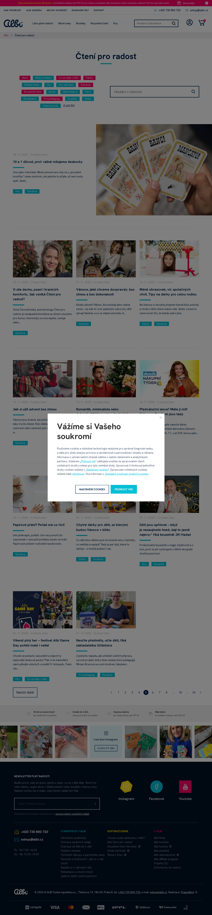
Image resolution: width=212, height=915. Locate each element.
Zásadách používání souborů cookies (126, 474)
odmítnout (78, 474)
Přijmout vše (88, 461)
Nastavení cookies (97, 469)
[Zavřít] (160, 417)
